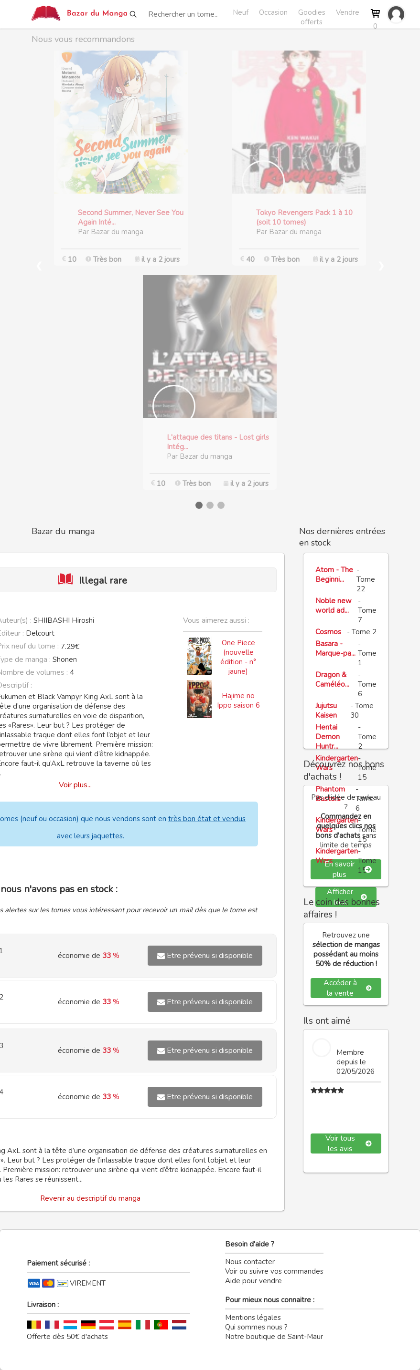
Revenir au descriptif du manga (90, 1198)
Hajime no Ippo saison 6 (238, 700)
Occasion (273, 12)
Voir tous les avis (348, 1143)
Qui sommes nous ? (256, 1327)
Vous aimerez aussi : (216, 620)
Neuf (240, 12)
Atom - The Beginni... (334, 574)
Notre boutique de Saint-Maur (274, 1336)
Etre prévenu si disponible (205, 955)
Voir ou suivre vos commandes (274, 1271)
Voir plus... (75, 785)
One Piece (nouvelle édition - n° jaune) (238, 657)
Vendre (347, 12)
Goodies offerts (311, 14)
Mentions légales (253, 1317)
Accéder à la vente (347, 988)
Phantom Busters (330, 793)
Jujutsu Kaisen (326, 710)
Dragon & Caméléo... (332, 679)
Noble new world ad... (333, 605)
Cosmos (328, 632)
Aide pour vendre (253, 1281)
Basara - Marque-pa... (335, 648)
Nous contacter (250, 1262)
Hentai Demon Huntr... (327, 736)
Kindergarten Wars (336, 855)
